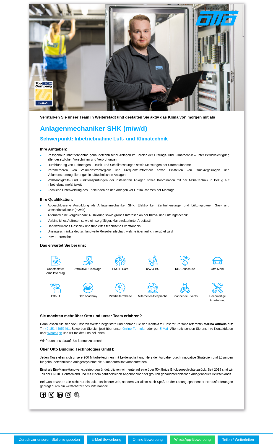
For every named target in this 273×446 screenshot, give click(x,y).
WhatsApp (54, 333)
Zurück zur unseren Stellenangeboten (49, 439)
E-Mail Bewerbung (106, 439)
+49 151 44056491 (56, 328)
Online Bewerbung (148, 439)
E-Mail (164, 328)
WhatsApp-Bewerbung (192, 439)
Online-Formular (134, 328)
